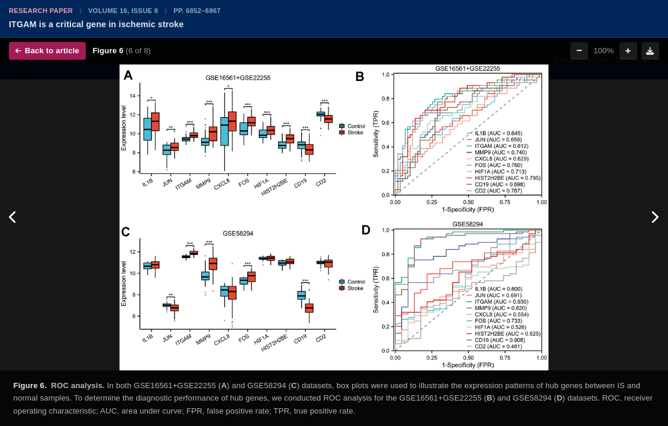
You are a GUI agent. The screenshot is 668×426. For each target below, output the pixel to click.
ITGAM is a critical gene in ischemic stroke (96, 24)
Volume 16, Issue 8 (123, 10)
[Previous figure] (13, 217)
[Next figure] (654, 217)
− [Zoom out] (579, 50)
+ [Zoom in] (628, 50)
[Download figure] (650, 51)
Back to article (47, 50)
